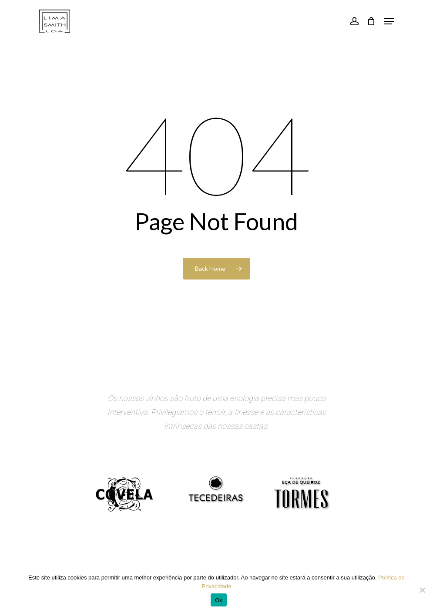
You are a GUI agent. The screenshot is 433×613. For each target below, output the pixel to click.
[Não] (422, 590)
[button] (389, 21)
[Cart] (371, 21)
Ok (218, 600)
